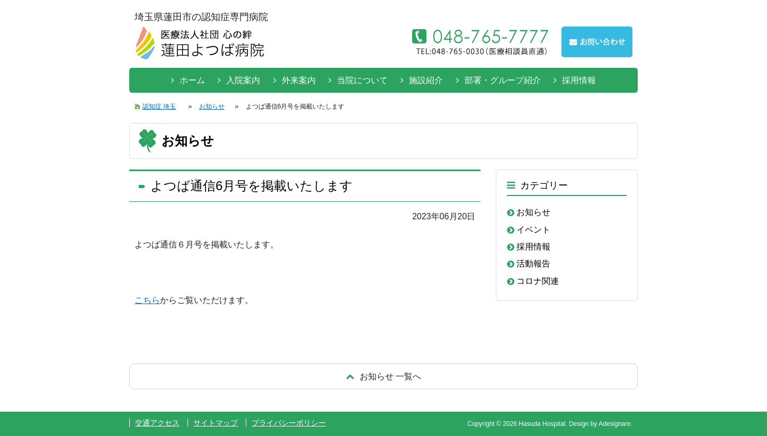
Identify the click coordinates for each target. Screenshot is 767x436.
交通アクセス (157, 423)
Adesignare (615, 424)
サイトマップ (215, 423)
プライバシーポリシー (289, 423)
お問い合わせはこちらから (596, 41)
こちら (147, 300)
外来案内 (299, 80)
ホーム (192, 80)
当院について (362, 80)
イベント (533, 229)
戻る (383, 376)
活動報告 (533, 263)
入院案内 (243, 80)
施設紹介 (426, 80)
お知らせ (533, 212)
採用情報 (579, 80)
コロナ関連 (537, 281)
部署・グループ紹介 (503, 80)
